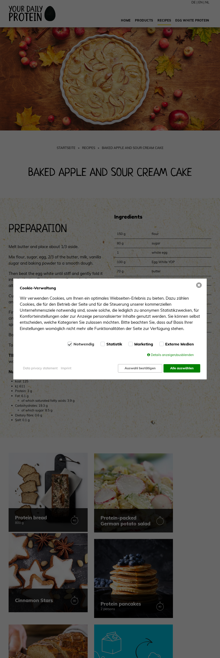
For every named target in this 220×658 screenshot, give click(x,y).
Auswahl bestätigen (139, 368)
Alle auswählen (182, 368)
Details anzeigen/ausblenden (172, 355)
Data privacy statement (40, 368)
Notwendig (83, 344)
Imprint (66, 368)
